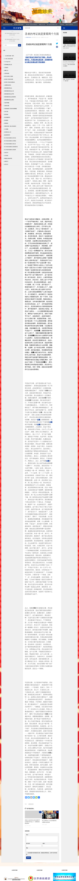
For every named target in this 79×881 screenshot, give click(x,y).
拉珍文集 (6, 111)
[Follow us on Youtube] (18, 28)
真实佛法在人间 (7, 132)
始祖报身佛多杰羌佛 (7, 24)
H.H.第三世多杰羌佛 (8, 58)
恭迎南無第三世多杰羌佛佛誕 (10, 108)
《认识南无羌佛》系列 (9, 55)
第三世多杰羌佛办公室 (52, 24)
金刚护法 (6, 161)
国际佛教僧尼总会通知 (9, 99)
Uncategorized (7, 61)
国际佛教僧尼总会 (8, 88)
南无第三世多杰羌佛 (18, 24)
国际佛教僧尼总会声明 (9, 94)
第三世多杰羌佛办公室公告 (10, 143)
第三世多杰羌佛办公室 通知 (10, 140)
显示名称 (28, 843)
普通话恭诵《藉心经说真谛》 (10, 126)
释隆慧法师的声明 (8, 158)
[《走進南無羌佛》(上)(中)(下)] (20, 28)
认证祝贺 (6, 155)
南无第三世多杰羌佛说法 (31, 24)
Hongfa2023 (28, 37)
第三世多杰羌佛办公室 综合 (10, 138)
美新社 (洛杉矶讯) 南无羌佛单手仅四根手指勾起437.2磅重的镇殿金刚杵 (32, 821)
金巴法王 (6, 164)
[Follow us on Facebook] (14, 28)
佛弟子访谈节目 (69, 24)
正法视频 (6, 129)
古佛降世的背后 (7, 85)
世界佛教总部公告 (8, 64)
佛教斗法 (6, 70)
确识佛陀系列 (7, 135)
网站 (27, 848)
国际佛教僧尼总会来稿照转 (10, 96)
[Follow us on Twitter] (16, 28)
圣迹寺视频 (6, 102)
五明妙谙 (62, 24)
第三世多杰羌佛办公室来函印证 (11, 146)
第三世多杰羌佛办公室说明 (10, 149)
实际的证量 (27, 28)
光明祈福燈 (6, 73)
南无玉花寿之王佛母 (8, 76)
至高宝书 (6, 152)
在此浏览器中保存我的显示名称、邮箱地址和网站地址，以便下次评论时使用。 (41, 853)
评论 (27, 834)
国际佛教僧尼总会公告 (9, 91)
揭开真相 (6, 114)
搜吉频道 (6, 120)
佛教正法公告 (42, 24)
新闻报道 (6, 123)
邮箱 (44, 843)
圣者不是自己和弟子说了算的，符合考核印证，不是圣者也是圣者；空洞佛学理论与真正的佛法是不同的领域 (38, 59)
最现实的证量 (31, 804)
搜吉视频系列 (7, 117)
